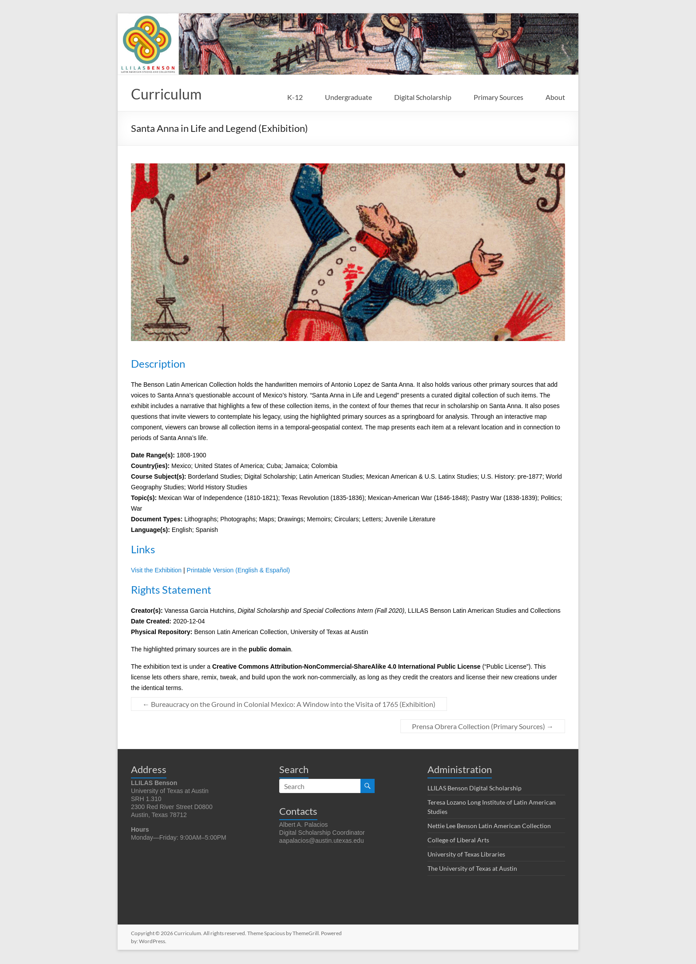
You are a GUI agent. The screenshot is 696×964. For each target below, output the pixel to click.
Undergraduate (348, 97)
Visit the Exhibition (156, 571)
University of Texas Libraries (466, 855)
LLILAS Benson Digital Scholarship (474, 789)
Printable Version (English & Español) (238, 571)
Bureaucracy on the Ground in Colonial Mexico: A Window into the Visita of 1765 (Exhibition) (288, 705)
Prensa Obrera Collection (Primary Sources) (483, 727)
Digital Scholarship (422, 97)
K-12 (295, 97)
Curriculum (171, 94)
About (555, 97)
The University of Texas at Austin (472, 869)
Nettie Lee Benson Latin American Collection (489, 826)
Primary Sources (498, 97)
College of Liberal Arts (458, 841)
